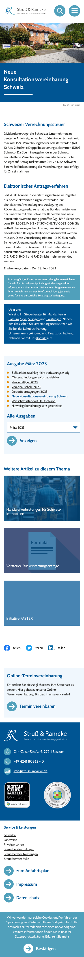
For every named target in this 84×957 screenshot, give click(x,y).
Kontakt (41, 338)
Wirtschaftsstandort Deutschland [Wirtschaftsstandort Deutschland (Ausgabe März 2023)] (33, 401)
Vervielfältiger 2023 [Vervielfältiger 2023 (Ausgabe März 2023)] (25, 382)
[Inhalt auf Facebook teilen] (15, 648)
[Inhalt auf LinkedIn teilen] (59, 648)
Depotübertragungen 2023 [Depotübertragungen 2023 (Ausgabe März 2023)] (29, 392)
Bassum (14, 319)
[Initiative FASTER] (42, 603)
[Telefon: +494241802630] (26, 761)
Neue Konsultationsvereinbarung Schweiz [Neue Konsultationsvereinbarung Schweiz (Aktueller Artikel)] (40, 397)
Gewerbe (10, 835)
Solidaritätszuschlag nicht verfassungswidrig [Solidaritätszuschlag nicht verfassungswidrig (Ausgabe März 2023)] (40, 373)
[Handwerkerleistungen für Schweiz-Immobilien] (42, 498)
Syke (23, 319)
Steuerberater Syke (16, 859)
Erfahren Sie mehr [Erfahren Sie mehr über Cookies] (57, 936)
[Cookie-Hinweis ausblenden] (42, 948)
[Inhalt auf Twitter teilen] (37, 648)
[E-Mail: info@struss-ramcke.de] (28, 771)
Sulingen (34, 319)
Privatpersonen (14, 845)
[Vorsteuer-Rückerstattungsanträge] (42, 550)
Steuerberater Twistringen (21, 854)
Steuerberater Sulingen (19, 849)
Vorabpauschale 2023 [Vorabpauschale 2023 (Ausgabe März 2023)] (26, 387)
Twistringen (53, 319)
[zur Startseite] (25, 11)
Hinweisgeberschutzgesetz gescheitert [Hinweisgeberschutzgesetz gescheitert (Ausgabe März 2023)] (37, 406)
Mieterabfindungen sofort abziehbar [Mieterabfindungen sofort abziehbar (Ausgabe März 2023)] (35, 378)
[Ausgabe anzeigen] (24, 441)
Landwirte (10, 840)
